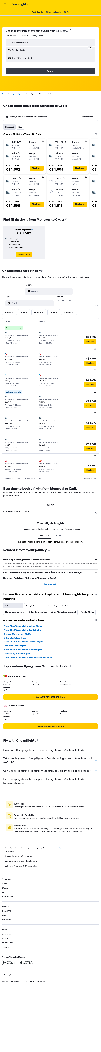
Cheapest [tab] (9, 127)
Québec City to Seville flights (17, 653)
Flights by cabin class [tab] (14, 612)
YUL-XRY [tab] (50, 505)
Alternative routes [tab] (13, 606)
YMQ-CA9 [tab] (44, 535)
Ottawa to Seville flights (15, 646)
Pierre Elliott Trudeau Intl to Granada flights (23, 642)
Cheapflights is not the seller (52, 856)
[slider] (96, 304)
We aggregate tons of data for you (52, 861)
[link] (24, 254)
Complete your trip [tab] (34, 606)
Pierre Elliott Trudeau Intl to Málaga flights (23, 626)
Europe (12, 94)
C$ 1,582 (62, 30)
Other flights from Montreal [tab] (63, 612)
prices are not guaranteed (59, 848)
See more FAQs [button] (50, 584)
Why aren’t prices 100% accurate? (52, 866)
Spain (20, 94)
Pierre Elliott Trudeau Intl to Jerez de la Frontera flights (28, 657)
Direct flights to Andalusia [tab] (59, 606)
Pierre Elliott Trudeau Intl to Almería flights (23, 649)
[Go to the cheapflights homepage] (20, 4)
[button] (5, 4)
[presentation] (70, 30)
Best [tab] (20, 127)
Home (4, 94)
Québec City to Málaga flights (17, 634)
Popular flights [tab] (87, 612)
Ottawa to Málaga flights (15, 638)
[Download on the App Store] (26, 962)
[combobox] (13, 35)
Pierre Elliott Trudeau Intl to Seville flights (22, 630)
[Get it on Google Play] (9, 962)
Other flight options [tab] (38, 612)
